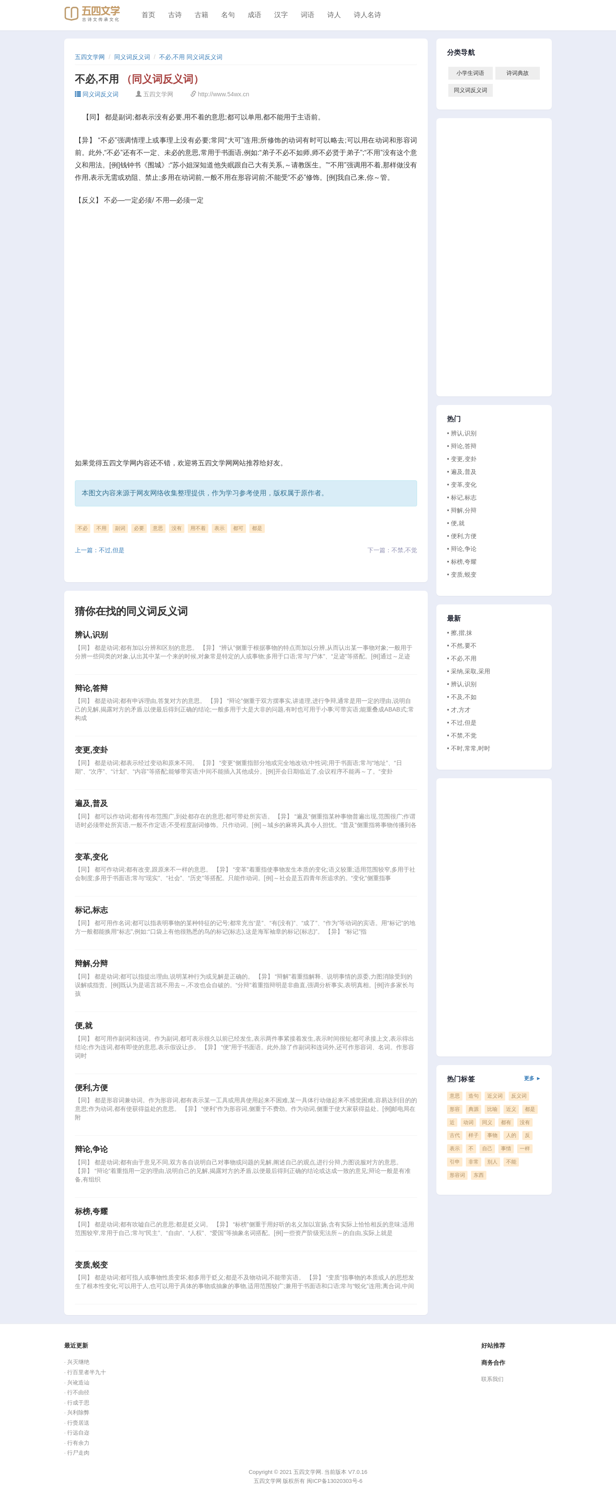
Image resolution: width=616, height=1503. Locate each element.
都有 (506, 1122)
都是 (257, 528)
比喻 (492, 1109)
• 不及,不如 (462, 696)
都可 (238, 528)
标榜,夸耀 (91, 1211)
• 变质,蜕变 (462, 574)
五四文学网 (90, 57)
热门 (454, 419)
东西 (479, 1175)
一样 (525, 1149)
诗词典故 (517, 73)
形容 (455, 1109)
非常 (473, 1162)
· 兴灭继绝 (76, 1362)
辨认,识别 (91, 635)
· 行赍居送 (76, 1423)
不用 (101, 528)
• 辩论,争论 (462, 548)
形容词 (457, 1175)
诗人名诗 (367, 14)
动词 (468, 1122)
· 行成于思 (76, 1402)
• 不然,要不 (462, 645)
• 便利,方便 (462, 536)
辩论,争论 (91, 1149)
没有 (177, 528)
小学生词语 (470, 73)
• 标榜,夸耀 (462, 561)
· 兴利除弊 (76, 1412)
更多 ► (532, 1078)
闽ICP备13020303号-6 (334, 1481)
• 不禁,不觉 (462, 735)
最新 (454, 618)
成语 (254, 14)
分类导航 (461, 52)
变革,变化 (91, 857)
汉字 (281, 14)
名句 (228, 14)
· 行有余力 (76, 1443)
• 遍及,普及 (462, 471)
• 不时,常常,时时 (468, 748)
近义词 (495, 1096)
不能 (511, 1162)
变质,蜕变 (91, 1265)
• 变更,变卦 (462, 458)
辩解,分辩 (91, 963)
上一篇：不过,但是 (99, 550)
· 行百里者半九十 (85, 1372)
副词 (120, 528)
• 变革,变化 (462, 484)
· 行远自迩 (76, 1432)
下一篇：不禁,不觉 (392, 550)
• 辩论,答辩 (462, 446)
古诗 (175, 14)
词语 (307, 14)
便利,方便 (91, 1087)
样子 (473, 1135)
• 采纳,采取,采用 (468, 671)
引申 (455, 1162)
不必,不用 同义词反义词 (190, 57)
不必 (82, 528)
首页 (148, 14)
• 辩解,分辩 (462, 510)
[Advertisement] (246, 277)
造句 (473, 1096)
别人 (492, 1162)
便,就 (83, 1025)
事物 (492, 1135)
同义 (487, 1122)
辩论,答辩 (91, 688)
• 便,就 (456, 523)
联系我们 (492, 1379)
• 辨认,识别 (462, 433)
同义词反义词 (132, 57)
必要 (139, 528)
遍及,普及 (91, 803)
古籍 (201, 14)
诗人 (334, 14)
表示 (219, 528)
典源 (473, 1109)
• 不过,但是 (462, 722)
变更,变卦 (91, 750)
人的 (511, 1135)
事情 (506, 1149)
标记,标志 (91, 910)
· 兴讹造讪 (76, 1382)
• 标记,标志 (462, 497)
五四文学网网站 (222, 463)
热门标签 (494, 1079)
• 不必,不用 (462, 658)
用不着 (198, 528)
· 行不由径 (76, 1392)
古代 (455, 1135)
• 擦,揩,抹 (459, 632)
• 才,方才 (459, 709)
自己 (487, 1149)
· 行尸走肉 (76, 1452)
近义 (511, 1109)
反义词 (519, 1096)
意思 (158, 528)
